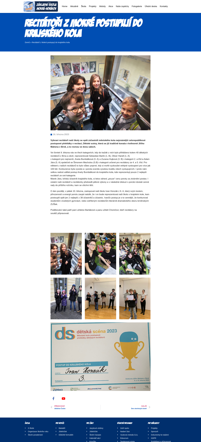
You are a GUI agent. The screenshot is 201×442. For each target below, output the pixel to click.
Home (64, 6)
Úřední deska (151, 6)
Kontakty (164, 6)
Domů (27, 42)
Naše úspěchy (122, 6)
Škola (83, 6)
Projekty (92, 6)
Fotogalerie (137, 6)
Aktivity (102, 6)
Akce (110, 6)
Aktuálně (74, 6)
